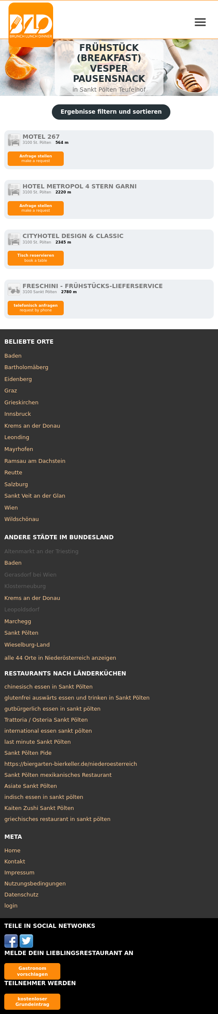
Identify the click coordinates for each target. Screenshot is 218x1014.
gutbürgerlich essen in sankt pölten (52, 709)
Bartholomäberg (26, 367)
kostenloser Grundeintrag (32, 1001)
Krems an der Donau (32, 426)
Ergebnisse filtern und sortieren (110, 112)
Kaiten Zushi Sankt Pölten (39, 808)
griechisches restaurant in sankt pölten (57, 819)
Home (12, 850)
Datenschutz (21, 894)
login (10, 905)
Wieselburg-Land (27, 644)
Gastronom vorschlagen (32, 971)
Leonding (16, 437)
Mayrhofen (18, 449)
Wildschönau (21, 519)
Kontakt (14, 861)
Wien (11, 507)
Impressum (19, 872)
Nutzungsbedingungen (35, 883)
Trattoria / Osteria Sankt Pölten (46, 720)
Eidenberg (18, 379)
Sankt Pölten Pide (27, 753)
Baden (13, 356)
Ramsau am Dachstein (34, 461)
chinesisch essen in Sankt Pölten (48, 686)
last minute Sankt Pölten (37, 742)
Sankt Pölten (21, 633)
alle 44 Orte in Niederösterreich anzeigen (60, 658)
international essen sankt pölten (48, 731)
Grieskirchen (21, 402)
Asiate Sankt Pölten (30, 786)
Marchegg (17, 621)
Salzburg (16, 484)
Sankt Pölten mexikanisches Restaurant (57, 775)
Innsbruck (17, 414)
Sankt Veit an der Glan (34, 496)
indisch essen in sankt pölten (43, 797)
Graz (10, 390)
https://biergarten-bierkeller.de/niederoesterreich (70, 764)
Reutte (13, 472)
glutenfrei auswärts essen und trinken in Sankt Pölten (77, 698)
